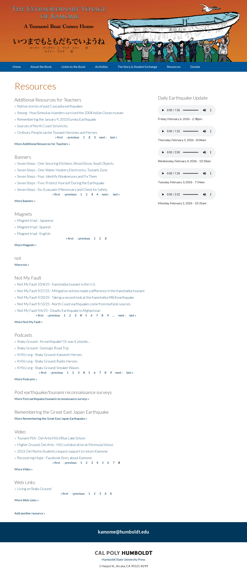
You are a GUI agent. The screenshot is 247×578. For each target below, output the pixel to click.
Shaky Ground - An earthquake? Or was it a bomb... (53, 341)
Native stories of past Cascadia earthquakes (50, 106)
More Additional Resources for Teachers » (42, 144)
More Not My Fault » (28, 322)
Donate (195, 66)
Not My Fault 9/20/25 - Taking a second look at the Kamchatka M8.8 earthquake (75, 297)
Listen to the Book (73, 66)
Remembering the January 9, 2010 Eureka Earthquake (56, 119)
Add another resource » (29, 513)
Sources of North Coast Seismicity (42, 126)
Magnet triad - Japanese (35, 220)
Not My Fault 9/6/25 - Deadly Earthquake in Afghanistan (58, 310)
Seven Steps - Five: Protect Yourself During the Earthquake (60, 183)
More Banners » (25, 201)
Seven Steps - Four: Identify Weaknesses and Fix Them (57, 176)
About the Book (41, 66)
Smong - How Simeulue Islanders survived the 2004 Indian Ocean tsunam (70, 113)
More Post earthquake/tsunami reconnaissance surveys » (52, 399)
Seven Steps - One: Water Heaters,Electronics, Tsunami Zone (62, 170)
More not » (21, 264)
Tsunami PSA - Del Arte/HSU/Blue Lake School (51, 438)
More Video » (23, 469)
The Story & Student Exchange (137, 66)
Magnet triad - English (33, 233)
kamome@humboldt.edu (123, 532)
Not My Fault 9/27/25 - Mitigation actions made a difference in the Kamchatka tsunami (81, 291)
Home (17, 66)
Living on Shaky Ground (34, 489)
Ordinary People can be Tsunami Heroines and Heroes (57, 132)
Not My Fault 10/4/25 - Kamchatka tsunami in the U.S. (56, 284)
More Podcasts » (25, 379)
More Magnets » (25, 245)
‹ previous (72, 137)
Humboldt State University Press (123, 559)
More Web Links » (26, 500)
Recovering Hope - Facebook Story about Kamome (54, 458)
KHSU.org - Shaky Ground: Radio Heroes (47, 361)
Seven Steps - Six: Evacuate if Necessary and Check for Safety (62, 189)
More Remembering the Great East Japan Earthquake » (50, 418)
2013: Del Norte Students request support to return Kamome (62, 451)
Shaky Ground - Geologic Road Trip (43, 348)
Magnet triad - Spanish (34, 227)
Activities (101, 66)
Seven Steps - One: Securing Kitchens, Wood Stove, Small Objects (65, 163)
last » (113, 137)
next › (103, 137)
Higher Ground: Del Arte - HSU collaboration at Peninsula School (65, 444)
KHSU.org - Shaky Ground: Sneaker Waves (48, 368)
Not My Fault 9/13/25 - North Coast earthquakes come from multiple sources (74, 304)
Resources (174, 66)
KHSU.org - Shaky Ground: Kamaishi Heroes (49, 354)
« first (59, 137)
